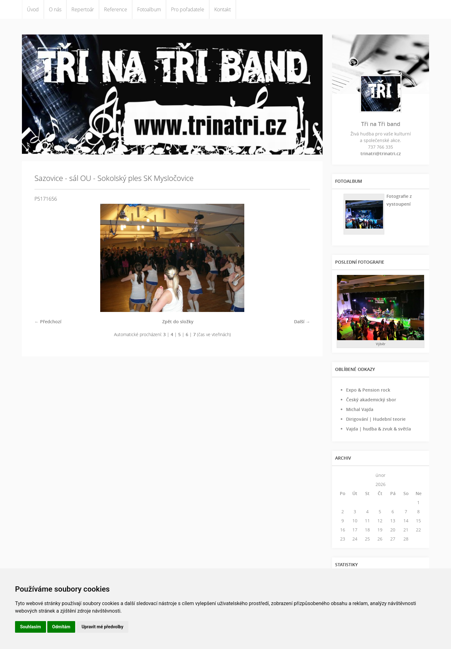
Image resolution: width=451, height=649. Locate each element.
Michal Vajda (359, 409)
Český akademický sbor (371, 400)
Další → (302, 321)
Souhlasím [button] (30, 626)
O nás (55, 9)
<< (342, 475)
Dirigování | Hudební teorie (376, 419)
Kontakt (222, 9)
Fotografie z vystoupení (399, 200)
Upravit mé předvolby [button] (102, 626)
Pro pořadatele (187, 9)
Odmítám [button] (61, 626)
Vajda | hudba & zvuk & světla (378, 429)
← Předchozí (47, 321)
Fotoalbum (149, 9)
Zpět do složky (178, 321)
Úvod (33, 9)
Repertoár (82, 9)
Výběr (381, 343)
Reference (115, 9)
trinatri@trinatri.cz (380, 153)
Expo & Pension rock (368, 390)
